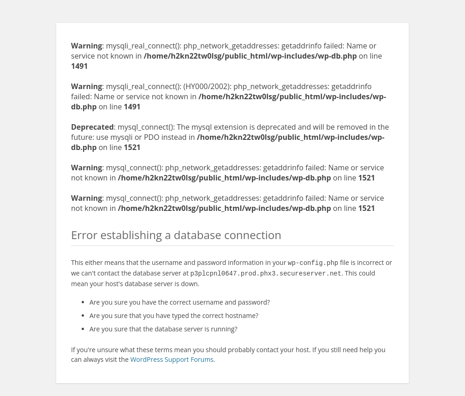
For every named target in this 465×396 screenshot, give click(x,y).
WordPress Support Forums (171, 357)
